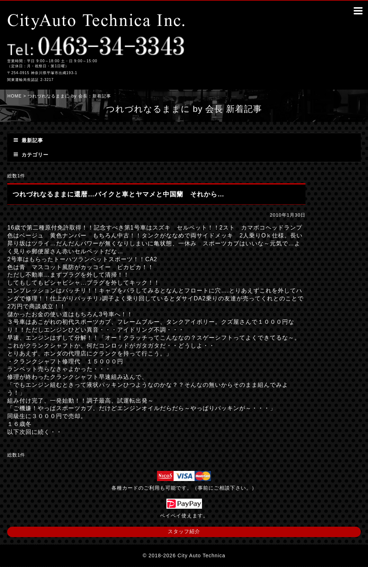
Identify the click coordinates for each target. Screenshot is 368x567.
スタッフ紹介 (184, 531)
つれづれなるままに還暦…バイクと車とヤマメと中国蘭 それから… (118, 194)
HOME (14, 96)
